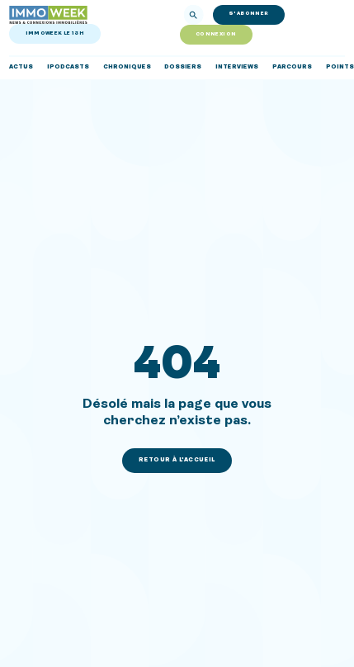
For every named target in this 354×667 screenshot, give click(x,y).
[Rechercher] (193, 15)
